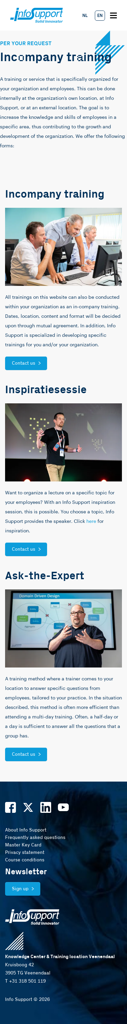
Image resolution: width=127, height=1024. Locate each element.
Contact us (23, 363)
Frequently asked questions (35, 837)
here (91, 521)
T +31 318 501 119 (25, 981)
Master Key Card (23, 845)
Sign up (20, 889)
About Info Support (25, 830)
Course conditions (24, 860)
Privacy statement (24, 852)
